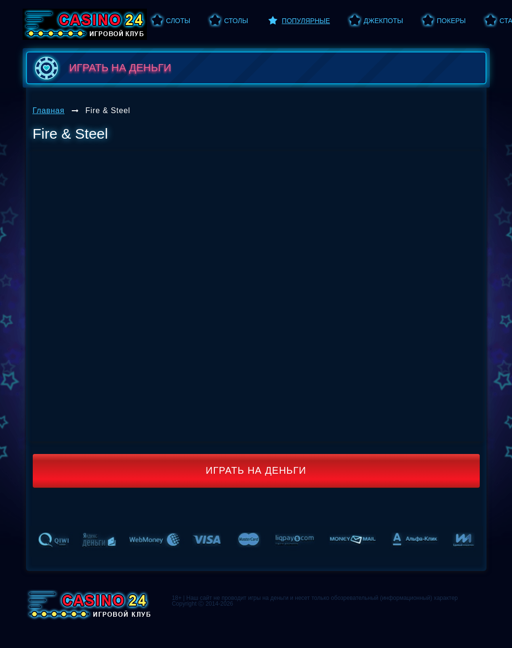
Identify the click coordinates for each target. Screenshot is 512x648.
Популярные (306, 20)
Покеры (451, 20)
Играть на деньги (256, 470)
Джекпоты (383, 20)
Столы (236, 20)
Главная (49, 110)
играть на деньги (101, 67)
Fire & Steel (107, 110)
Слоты (178, 20)
